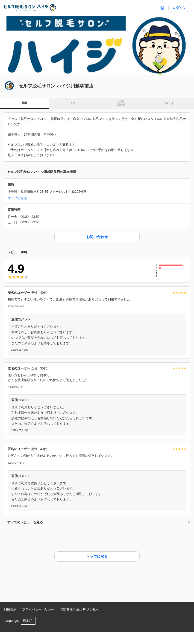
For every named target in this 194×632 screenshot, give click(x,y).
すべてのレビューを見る (98, 522)
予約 (72, 103)
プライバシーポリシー (38, 609)
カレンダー (169, 103)
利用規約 (10, 609)
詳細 (24, 102)
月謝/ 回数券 (121, 103)
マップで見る (17, 198)
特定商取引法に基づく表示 (79, 609)
